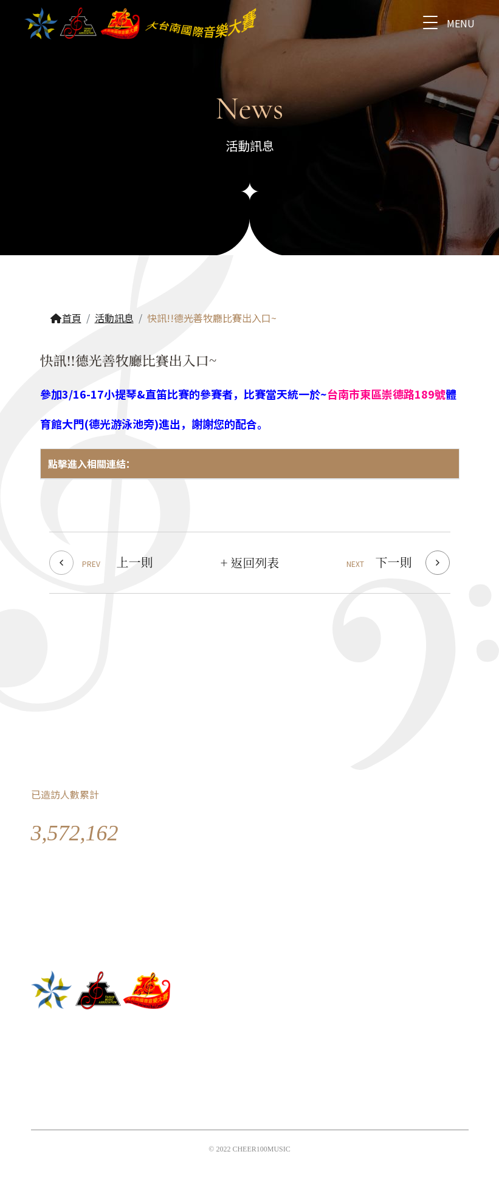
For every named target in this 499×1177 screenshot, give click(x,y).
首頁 (65, 318)
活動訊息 (114, 318)
